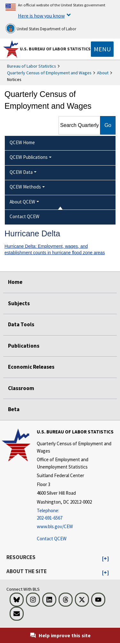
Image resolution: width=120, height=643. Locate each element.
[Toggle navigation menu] (102, 49)
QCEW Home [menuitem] (22, 142)
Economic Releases (31, 366)
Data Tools (21, 324)
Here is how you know (41, 15)
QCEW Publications (29, 157)
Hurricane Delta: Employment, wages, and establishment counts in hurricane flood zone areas (54, 249)
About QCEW (22, 202)
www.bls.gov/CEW (55, 526)
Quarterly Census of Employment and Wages (49, 73)
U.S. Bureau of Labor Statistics (55, 49)
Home (15, 281)
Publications (23, 345)
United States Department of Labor (40, 28)
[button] (105, 558)
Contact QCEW (52, 539)
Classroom (21, 388)
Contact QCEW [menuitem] (24, 216)
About (102, 73)
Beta (14, 409)
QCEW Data (21, 172)
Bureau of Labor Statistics (31, 66)
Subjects (19, 303)
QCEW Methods (25, 187)
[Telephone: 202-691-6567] (77, 514)
